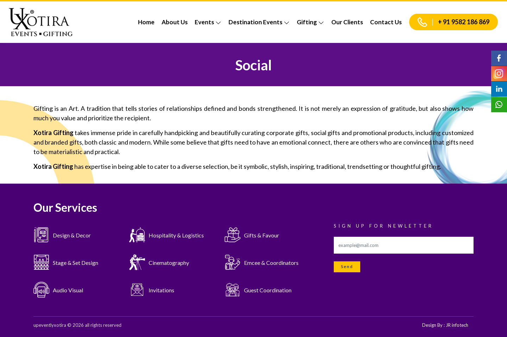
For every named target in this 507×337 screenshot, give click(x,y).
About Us (175, 22)
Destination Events (259, 22)
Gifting (310, 22)
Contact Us (386, 22)
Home (146, 22)
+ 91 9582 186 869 (453, 22)
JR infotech (457, 325)
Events (208, 22)
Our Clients (347, 22)
